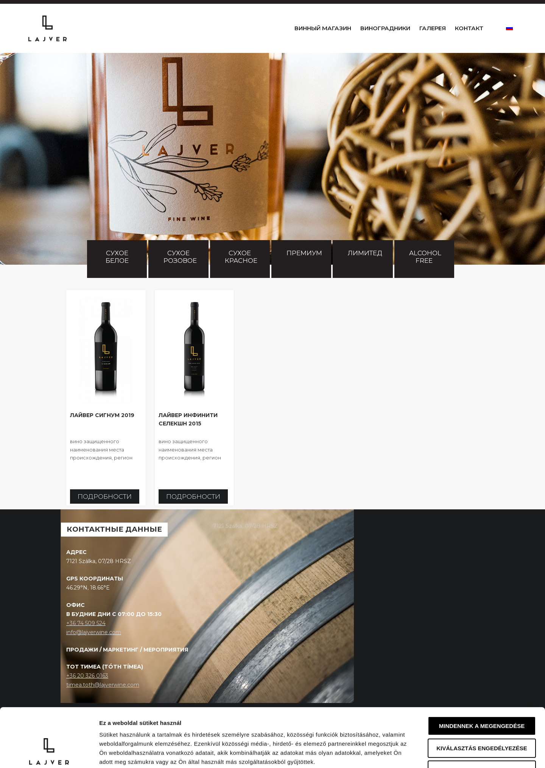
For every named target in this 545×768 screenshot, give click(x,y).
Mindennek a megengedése (482, 675)
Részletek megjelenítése (430, 753)
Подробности (105, 511)
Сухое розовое (180, 271)
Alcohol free (426, 271)
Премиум (304, 268)
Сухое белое (118, 271)
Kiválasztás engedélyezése (481, 698)
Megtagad (482, 720)
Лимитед (365, 268)
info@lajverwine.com (93, 647)
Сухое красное (241, 271)
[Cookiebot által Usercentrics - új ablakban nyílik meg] (49, 753)
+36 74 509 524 (86, 638)
